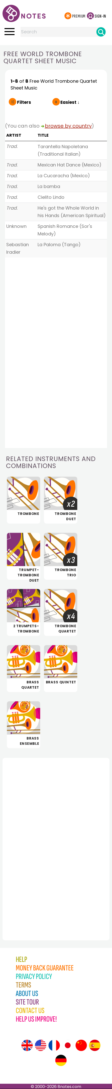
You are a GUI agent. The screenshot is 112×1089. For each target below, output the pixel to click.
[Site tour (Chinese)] (81, 1045)
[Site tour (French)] (54, 1045)
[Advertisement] (30, 838)
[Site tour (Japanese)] (67, 1045)
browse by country (68, 125)
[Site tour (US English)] (40, 1045)
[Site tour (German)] (61, 1060)
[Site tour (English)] (27, 1045)
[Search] (101, 32)
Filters (24, 102)
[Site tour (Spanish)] (94, 1045)
